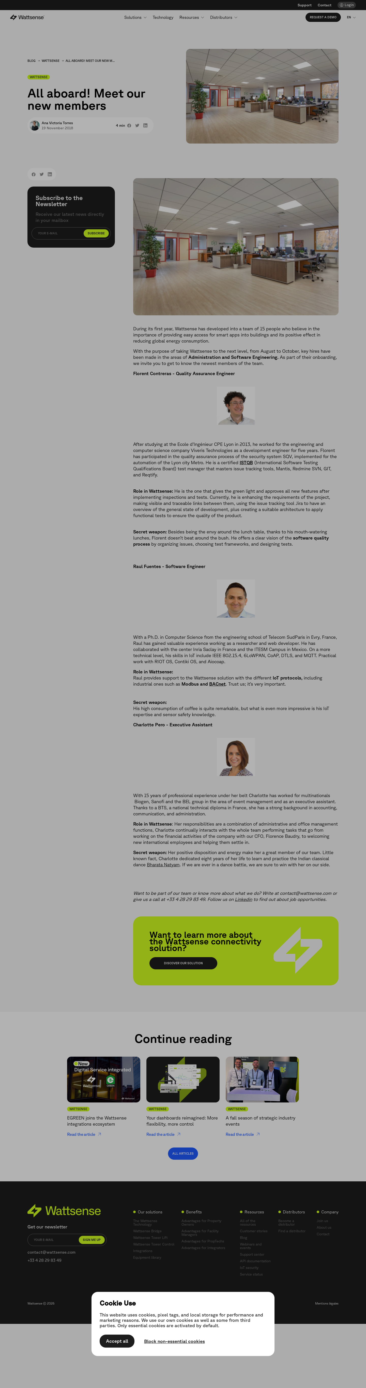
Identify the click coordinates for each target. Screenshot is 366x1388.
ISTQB (246, 462)
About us (324, 1227)
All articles (183, 1153)
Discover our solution (183, 963)
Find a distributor (292, 1231)
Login (349, 5)
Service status (251, 1274)
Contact (324, 5)
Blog (31, 60)
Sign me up (92, 1239)
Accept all (117, 1341)
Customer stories (254, 1231)
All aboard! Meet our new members (91, 60)
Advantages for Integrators (203, 1248)
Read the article (84, 1134)
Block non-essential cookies (174, 1341)
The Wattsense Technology (145, 1222)
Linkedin (243, 899)
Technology (163, 17)
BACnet (217, 683)
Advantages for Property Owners (201, 1222)
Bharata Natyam (163, 864)
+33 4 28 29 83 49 (44, 1260)
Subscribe (96, 233)
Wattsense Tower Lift (150, 1237)
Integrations (142, 1251)
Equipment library (147, 1257)
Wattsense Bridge (147, 1231)
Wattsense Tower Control (153, 1244)
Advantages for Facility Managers (200, 1232)
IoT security (249, 1267)
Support (305, 5)
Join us (322, 1221)
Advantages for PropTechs (202, 1241)
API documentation (255, 1261)
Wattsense (50, 60)
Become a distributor (286, 1222)
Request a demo (323, 17)
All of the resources (248, 1222)
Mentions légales (327, 1303)
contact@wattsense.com (51, 1252)
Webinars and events (251, 1246)
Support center (252, 1254)
